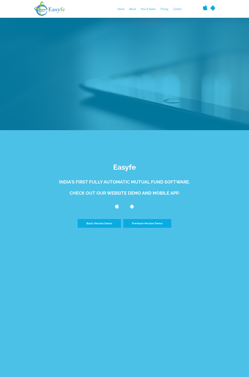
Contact (177, 9)
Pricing (164, 9)
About (132, 9)
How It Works (148, 9)
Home (121, 9)
